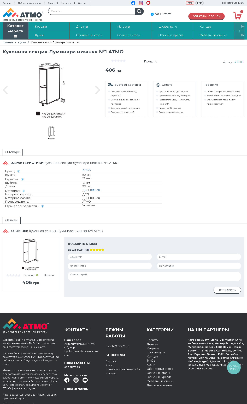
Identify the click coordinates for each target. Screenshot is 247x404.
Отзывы (82, 3)
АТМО (86, 170)
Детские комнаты (159, 385)
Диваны (152, 344)
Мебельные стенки (160, 381)
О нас (51, 3)
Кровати (153, 340)
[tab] (13, 152)
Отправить (227, 290)
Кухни (22, 42)
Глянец (95, 190)
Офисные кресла (159, 377)
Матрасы (153, 348)
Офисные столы (158, 373)
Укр (199, 3)
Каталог (15, 31)
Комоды (152, 356)
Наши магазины (76, 388)
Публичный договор (29, 3)
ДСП (85, 190)
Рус (190, 3)
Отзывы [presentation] (11, 220)
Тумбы (151, 360)
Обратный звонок (206, 16)
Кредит (110, 365)
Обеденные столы (160, 368)
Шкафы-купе (156, 352)
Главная (7, 3)
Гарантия (112, 361)
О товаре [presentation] (12, 152)
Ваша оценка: (78, 249)
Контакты (66, 3)
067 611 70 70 (163, 14)
